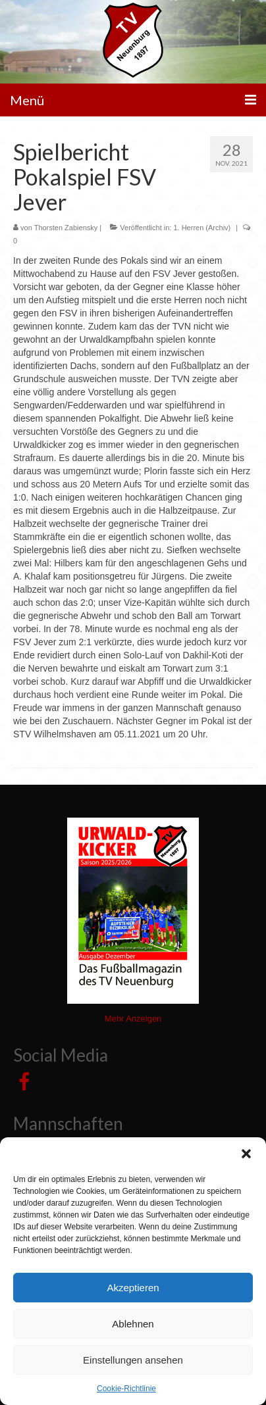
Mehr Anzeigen (133, 1018)
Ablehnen (132, 1323)
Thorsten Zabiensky (66, 228)
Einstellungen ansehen (133, 1360)
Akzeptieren (133, 1287)
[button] (246, 1153)
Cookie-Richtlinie (126, 1388)
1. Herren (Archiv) (201, 228)
